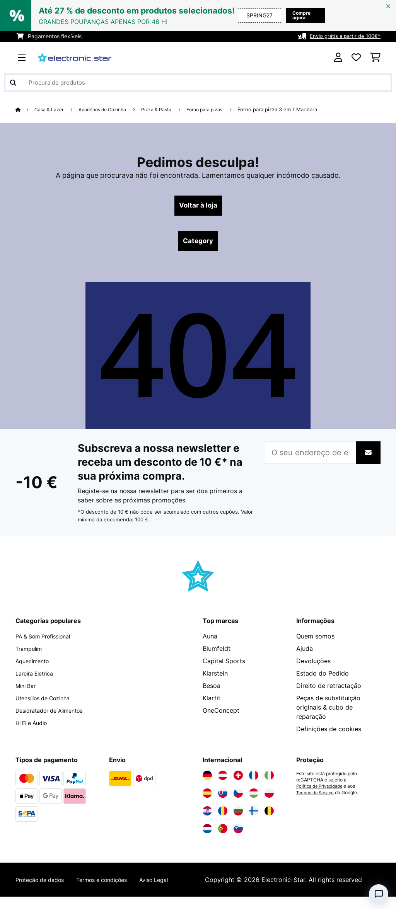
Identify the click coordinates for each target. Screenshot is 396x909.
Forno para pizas (218, 109)
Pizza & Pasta (166, 109)
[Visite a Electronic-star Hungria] (253, 796)
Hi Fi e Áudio (34, 726)
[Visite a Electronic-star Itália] (269, 778)
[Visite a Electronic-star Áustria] (222, 778)
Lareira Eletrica (37, 676)
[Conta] (338, 58)
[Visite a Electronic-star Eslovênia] (238, 831)
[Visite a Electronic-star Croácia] (207, 814)
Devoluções (313, 664)
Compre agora (293, 15)
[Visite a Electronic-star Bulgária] (238, 814)
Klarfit (211, 701)
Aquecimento (34, 664)
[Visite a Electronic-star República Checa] (238, 796)
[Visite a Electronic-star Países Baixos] (207, 831)
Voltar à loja (198, 206)
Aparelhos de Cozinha (109, 109)
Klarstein (215, 676)
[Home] (25, 109)
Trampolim (30, 651)
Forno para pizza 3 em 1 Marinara (293, 109)
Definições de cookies (328, 732)
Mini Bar (27, 689)
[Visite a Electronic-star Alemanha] (207, 778)
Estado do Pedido (322, 676)
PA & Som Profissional (47, 639)
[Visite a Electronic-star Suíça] (238, 778)
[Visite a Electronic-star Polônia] (269, 796)
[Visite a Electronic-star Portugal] (222, 831)
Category (198, 243)
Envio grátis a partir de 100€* (343, 36)
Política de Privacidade (321, 789)
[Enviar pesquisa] (13, 82)
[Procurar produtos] (198, 82)
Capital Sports (224, 664)
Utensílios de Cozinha (47, 701)
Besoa (211, 689)
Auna (210, 639)
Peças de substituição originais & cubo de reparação (328, 710)
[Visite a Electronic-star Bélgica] (269, 814)
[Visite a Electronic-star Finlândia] (253, 814)
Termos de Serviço (316, 795)
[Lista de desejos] (356, 58)
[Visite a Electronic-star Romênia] (222, 814)
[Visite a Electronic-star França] (253, 778)
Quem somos (315, 639)
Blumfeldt (216, 651)
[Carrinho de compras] (375, 58)
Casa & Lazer (51, 109)
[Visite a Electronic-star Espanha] (207, 796)
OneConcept (221, 713)
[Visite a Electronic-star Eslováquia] (222, 796)
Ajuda (304, 651)
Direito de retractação (328, 689)
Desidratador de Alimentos (54, 713)
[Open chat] (378, 894)
